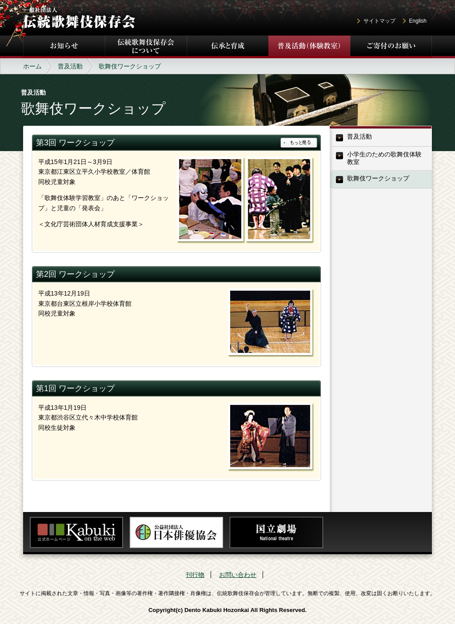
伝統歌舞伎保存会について (146, 47)
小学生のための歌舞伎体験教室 (384, 158)
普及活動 (70, 66)
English (418, 21)
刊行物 (195, 574)
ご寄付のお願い (391, 47)
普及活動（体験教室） (309, 47)
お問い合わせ (237, 574)
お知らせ (64, 47)
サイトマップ (379, 21)
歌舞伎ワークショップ (378, 178)
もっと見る (298, 143)
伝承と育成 (227, 47)
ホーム (32, 66)
